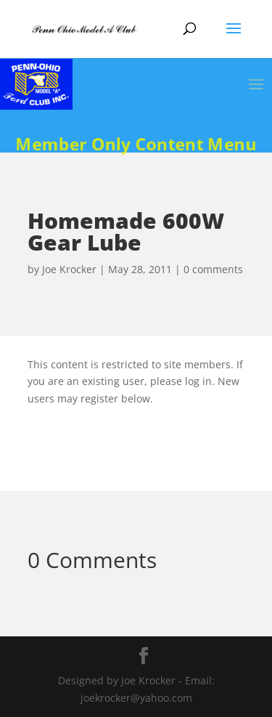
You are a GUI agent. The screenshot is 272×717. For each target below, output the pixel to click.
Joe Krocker (69, 269)
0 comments (213, 269)
